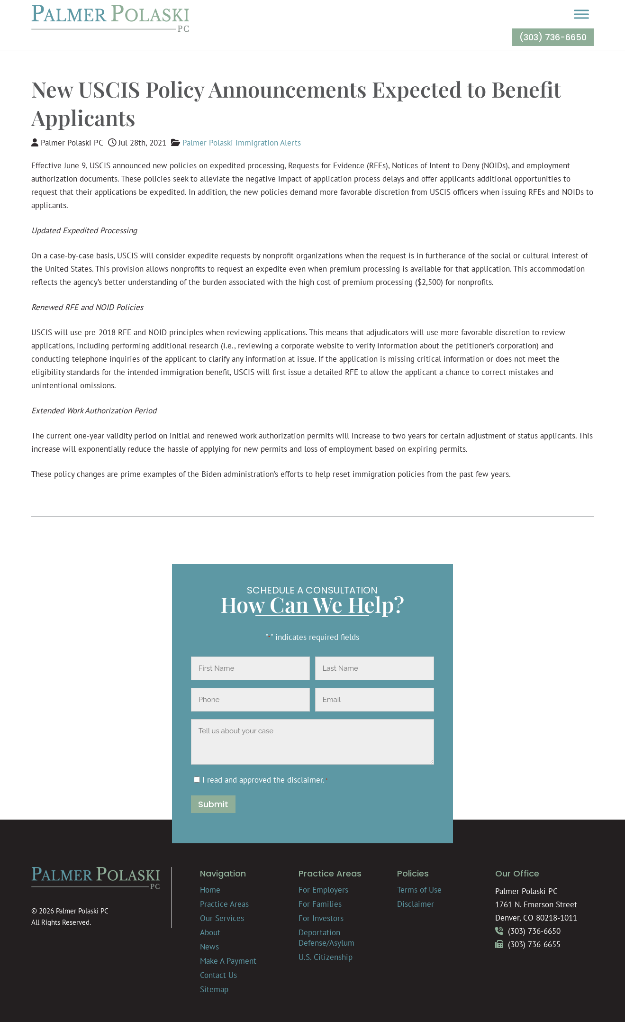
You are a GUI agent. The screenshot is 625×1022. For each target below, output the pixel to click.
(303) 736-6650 (553, 37)
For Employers (323, 890)
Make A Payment (228, 961)
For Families (320, 904)
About (210, 932)
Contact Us (218, 975)
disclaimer (305, 780)
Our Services (222, 918)
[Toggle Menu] (581, 13)
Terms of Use (419, 890)
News (209, 946)
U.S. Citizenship (326, 957)
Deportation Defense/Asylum (326, 937)
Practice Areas (224, 904)
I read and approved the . (265, 780)
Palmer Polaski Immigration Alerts (241, 142)
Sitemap (214, 989)
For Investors (321, 918)
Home (210, 890)
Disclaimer (415, 904)
